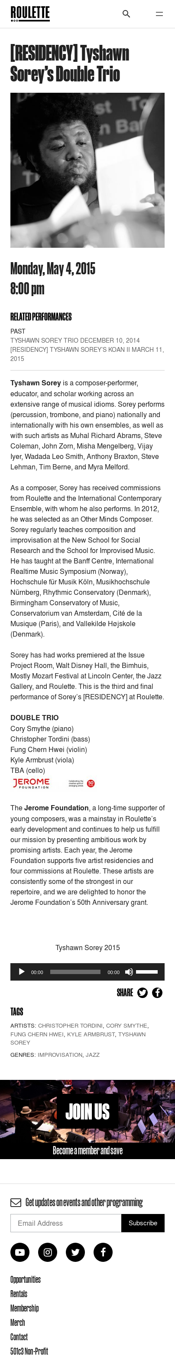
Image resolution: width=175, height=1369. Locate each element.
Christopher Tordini (70, 1025)
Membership (24, 1308)
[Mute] (129, 972)
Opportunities (25, 1279)
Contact (19, 1336)
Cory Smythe (126, 1025)
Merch (17, 1322)
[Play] (21, 972)
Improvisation (60, 1055)
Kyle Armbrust (91, 1034)
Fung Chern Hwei (37, 1034)
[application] (87, 972)
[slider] (75, 972)
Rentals (18, 1293)
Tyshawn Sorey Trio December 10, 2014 (75, 340)
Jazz (93, 1055)
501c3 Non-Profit (29, 1351)
